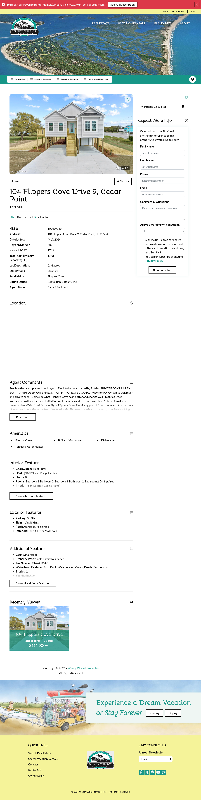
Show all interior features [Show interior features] (31, 496)
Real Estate (100, 23)
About (185, 23)
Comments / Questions (154, 202)
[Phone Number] (178, 11)
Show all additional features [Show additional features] (32, 583)
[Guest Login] (192, 11)
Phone (144, 174)
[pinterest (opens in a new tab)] (152, 772)
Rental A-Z (34, 770)
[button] (15, 134)
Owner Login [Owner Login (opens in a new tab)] (36, 775)
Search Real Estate (39, 753)
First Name (147, 146)
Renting (154, 713)
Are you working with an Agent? (160, 224)
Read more (22, 417)
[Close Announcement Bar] (197, 4)
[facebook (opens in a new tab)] (141, 772)
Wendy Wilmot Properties (83, 668)
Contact (33, 764)
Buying (173, 713)
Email (143, 188)
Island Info (162, 23)
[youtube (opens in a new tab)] (158, 772)
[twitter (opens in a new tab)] (146, 772)
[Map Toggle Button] (192, 79)
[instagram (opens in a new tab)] (163, 772)
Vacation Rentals (131, 23)
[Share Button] (123, 181)
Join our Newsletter (151, 752)
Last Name (147, 160)
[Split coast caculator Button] (162, 106)
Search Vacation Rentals (43, 758)
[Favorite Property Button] (128, 99)
